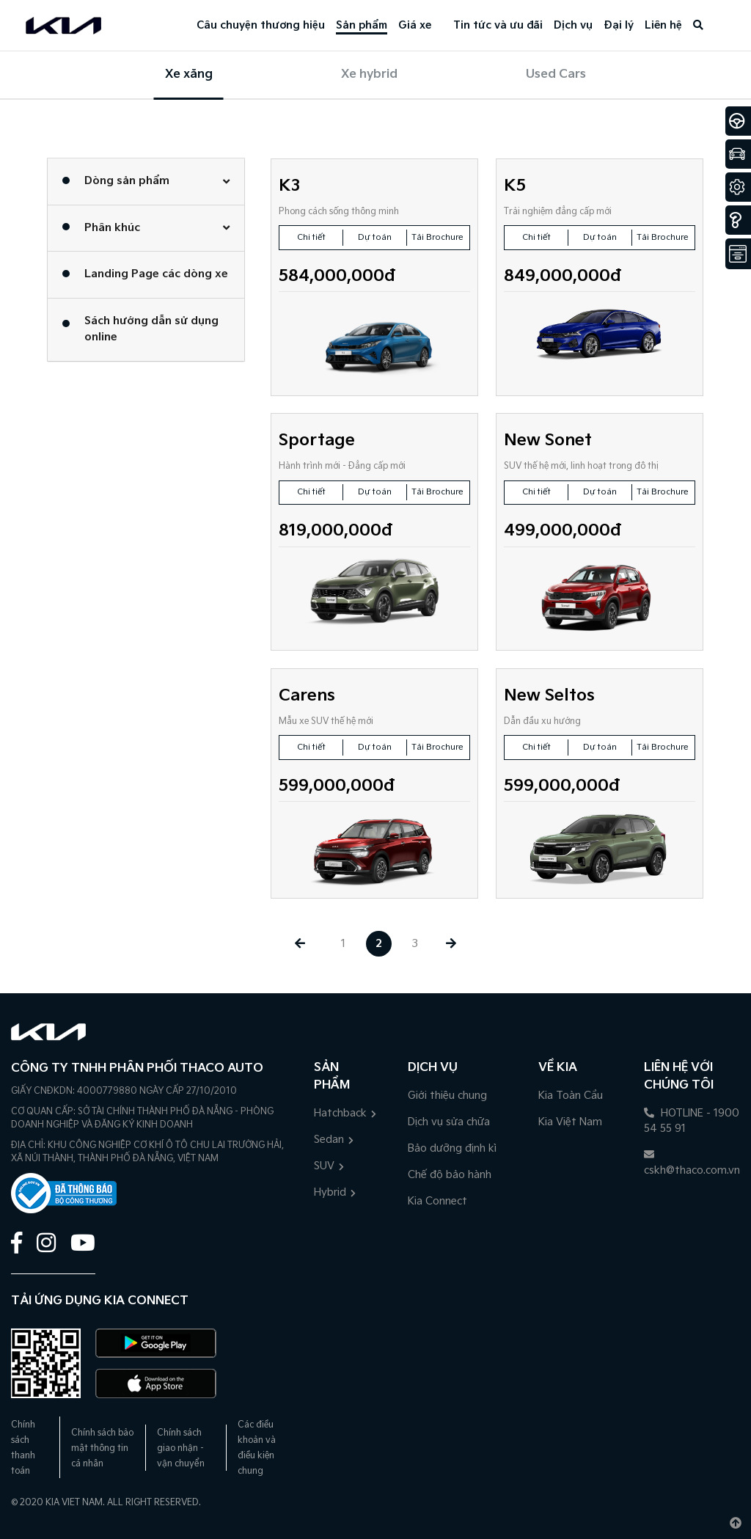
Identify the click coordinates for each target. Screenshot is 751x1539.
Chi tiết (311, 237)
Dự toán (375, 237)
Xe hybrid (369, 74)
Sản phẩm (361, 25)
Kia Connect (437, 1201)
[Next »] (451, 944)
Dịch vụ (573, 25)
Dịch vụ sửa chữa (449, 1122)
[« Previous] (299, 944)
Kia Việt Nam (570, 1122)
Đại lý (619, 25)
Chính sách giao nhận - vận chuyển (181, 1448)
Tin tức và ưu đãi (498, 25)
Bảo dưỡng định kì (452, 1148)
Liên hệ (663, 25)
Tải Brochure (437, 237)
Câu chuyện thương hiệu (261, 25)
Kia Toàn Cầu (570, 1095)
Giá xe (414, 25)
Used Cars (556, 74)
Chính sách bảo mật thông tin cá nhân (102, 1448)
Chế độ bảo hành (449, 1175)
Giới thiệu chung (447, 1095)
